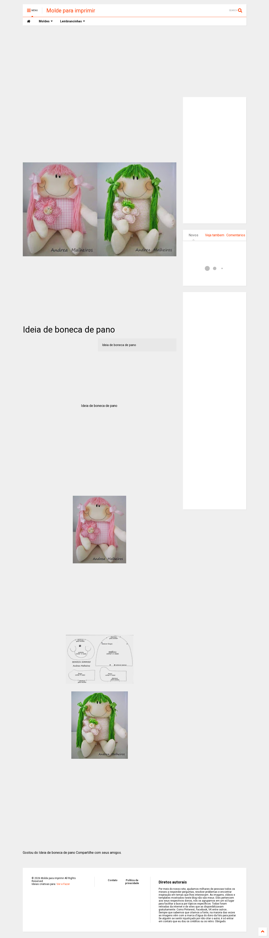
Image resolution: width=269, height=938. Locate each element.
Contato (113, 880)
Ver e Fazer (63, 884)
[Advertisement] (134, 61)
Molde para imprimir (70, 10)
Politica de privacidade (132, 882)
